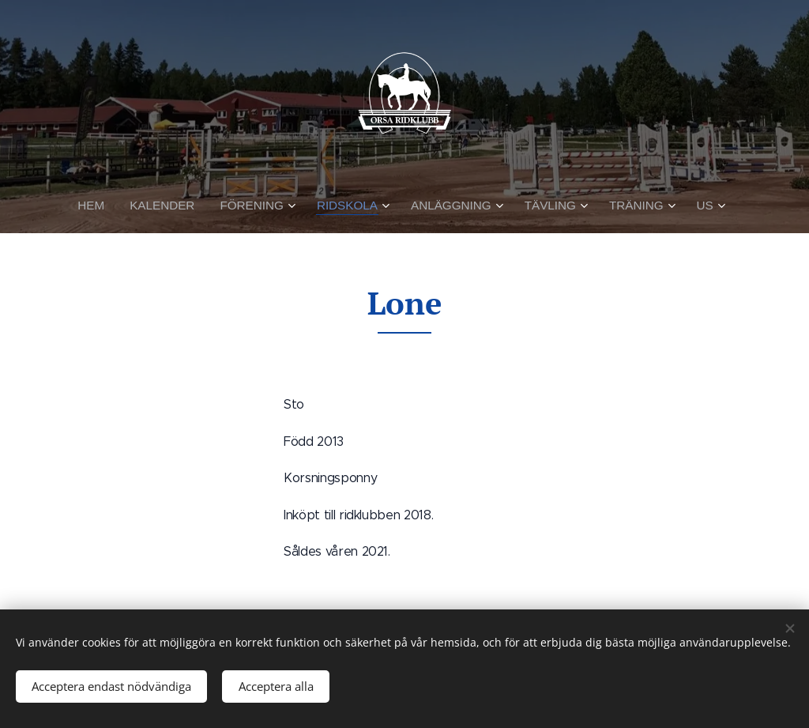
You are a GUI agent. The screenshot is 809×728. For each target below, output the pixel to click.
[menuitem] (101, 205)
